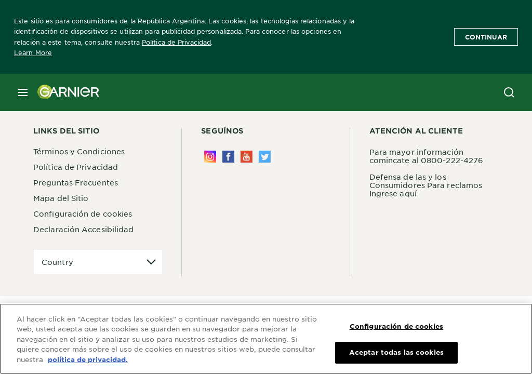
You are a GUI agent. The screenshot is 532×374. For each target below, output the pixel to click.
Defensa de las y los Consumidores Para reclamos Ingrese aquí (426, 185)
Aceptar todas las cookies (396, 352)
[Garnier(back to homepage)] (64, 92)
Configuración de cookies (82, 213)
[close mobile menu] (23, 92)
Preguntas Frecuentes (75, 182)
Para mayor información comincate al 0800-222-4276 (426, 156)
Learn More (33, 52)
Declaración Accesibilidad (83, 229)
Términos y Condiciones (79, 151)
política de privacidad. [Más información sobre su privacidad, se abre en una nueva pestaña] (88, 359)
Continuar (486, 37)
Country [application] (57, 261)
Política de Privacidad (176, 42)
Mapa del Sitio (60, 198)
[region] (266, 338)
